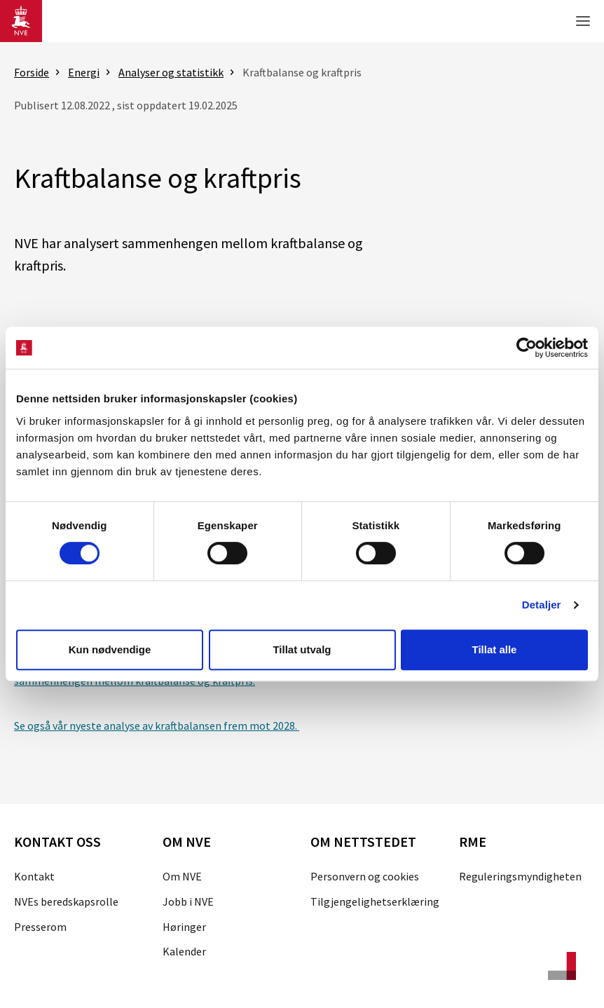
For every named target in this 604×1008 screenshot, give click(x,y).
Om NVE (182, 876)
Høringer (184, 927)
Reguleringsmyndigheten (520, 876)
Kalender (184, 951)
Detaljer (541, 605)
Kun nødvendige (110, 649)
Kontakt (34, 876)
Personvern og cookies (364, 876)
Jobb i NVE (188, 901)
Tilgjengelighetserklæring (374, 901)
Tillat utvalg (302, 649)
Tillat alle (494, 649)
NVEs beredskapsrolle (66, 901)
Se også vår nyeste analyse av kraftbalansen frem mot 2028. (156, 725)
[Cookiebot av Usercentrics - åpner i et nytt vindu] (526, 347)
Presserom (40, 927)
